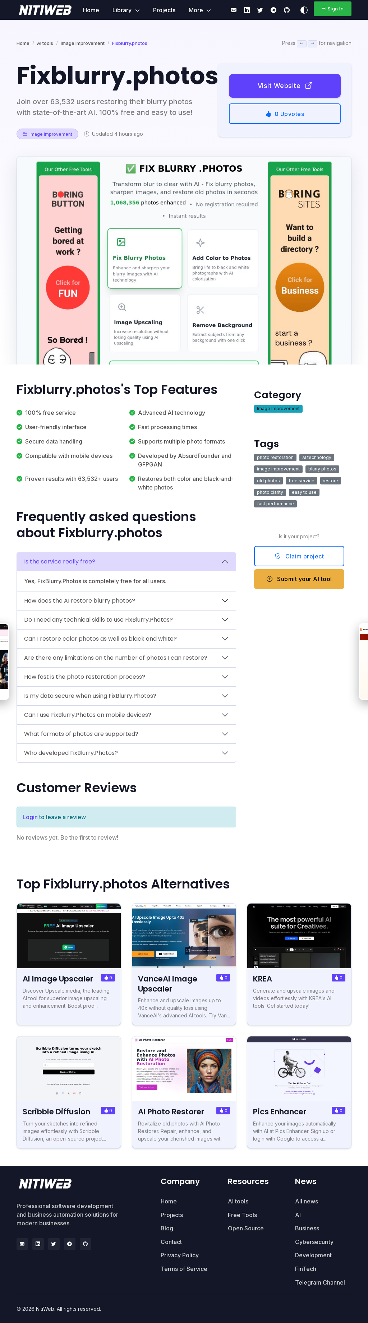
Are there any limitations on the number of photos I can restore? (115, 658)
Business (307, 1227)
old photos (268, 480)
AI (298, 1214)
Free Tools (242, 1214)
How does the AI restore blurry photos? (79, 600)
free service (301, 480)
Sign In (332, 8)
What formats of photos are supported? (81, 734)
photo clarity (270, 492)
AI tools (45, 43)
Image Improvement (83, 43)
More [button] (196, 10)
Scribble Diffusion (57, 1111)
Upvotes (285, 113)
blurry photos (322, 469)
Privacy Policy (180, 1254)
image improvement (278, 469)
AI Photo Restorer (172, 1111)
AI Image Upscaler (59, 978)
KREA (262, 978)
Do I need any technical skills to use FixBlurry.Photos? (98, 620)
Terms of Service (184, 1268)
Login (30, 817)
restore (330, 480)
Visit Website (285, 85)
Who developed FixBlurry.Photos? (71, 753)
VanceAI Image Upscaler (168, 983)
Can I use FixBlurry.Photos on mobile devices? (87, 715)
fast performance (275, 503)
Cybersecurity (314, 1241)
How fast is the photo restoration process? (84, 677)
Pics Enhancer (280, 1111)
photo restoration (275, 457)
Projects (164, 10)
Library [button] (122, 10)
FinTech (305, 1268)
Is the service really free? (59, 561)
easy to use (304, 492)
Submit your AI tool (299, 578)
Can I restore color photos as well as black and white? (100, 639)
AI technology (316, 457)
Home (91, 10)
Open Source (246, 1227)
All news (306, 1200)
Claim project (299, 556)
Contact (171, 1241)
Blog (167, 1227)
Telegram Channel (320, 1281)
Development (313, 1254)
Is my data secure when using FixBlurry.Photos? (90, 696)
